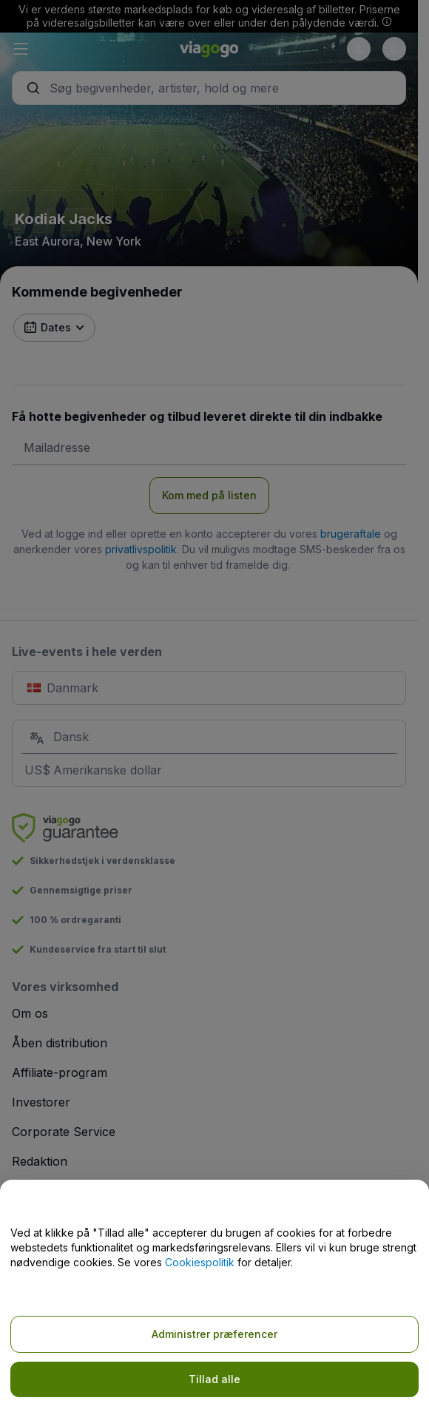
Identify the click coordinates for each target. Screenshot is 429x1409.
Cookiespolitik (199, 1262)
